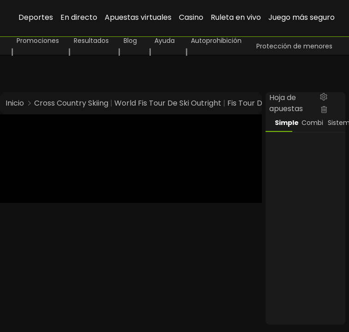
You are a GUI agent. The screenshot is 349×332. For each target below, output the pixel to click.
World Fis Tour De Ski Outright (167, 103)
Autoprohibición (216, 40)
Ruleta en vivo (236, 17)
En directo (78, 17)
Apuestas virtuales (138, 17)
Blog (130, 40)
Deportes (35, 17)
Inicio (15, 103)
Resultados (91, 40)
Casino (191, 17)
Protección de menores (294, 46)
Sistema (336, 122)
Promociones (38, 40)
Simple (283, 122)
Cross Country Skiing (71, 103)
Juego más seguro (301, 17)
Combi (310, 122)
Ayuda (164, 40)
